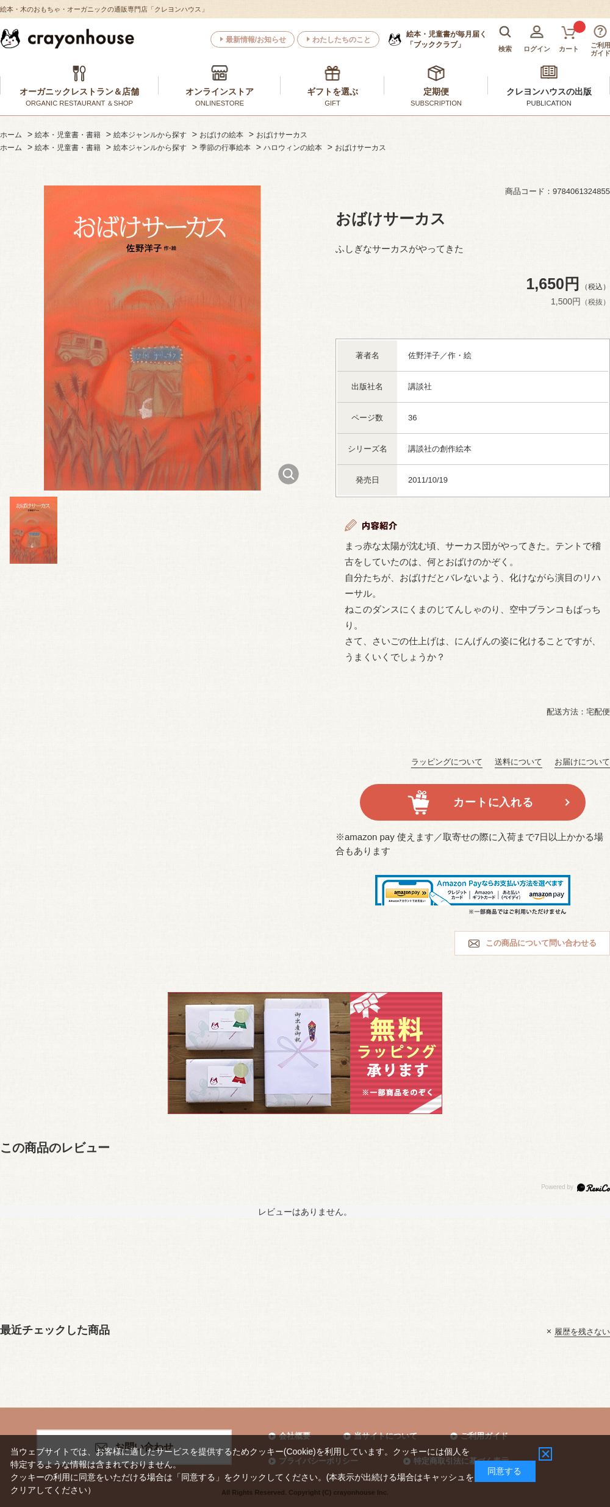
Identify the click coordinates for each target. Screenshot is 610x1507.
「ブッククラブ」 (446, 39)
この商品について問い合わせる (541, 943)
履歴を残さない (582, 1331)
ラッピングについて (447, 761)
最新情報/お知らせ (256, 39)
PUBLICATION (549, 103)
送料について (518, 761)
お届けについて (582, 761)
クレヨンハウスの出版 (549, 91)
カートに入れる (493, 802)
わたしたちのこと (341, 39)
